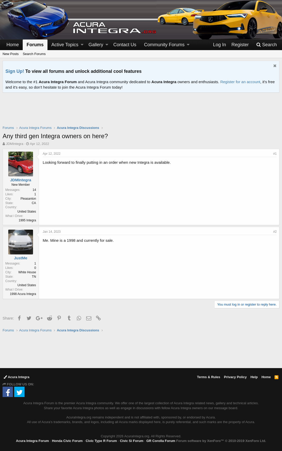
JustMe (21, 258)
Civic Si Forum (131, 441)
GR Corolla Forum (160, 441)
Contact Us (124, 44)
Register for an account (240, 82)
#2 (275, 232)
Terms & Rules (208, 377)
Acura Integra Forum (32, 441)
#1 (275, 153)
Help (254, 377)
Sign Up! (14, 71)
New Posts (11, 54)
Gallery (95, 44)
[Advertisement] (141, 112)
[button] (82, 45)
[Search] (266, 45)
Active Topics (64, 44)
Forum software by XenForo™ (221, 441)
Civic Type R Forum (101, 441)
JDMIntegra (14, 144)
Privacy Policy (235, 377)
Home (12, 44)
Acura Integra (16, 377)
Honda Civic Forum (67, 441)
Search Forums (34, 54)
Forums (35, 44)
